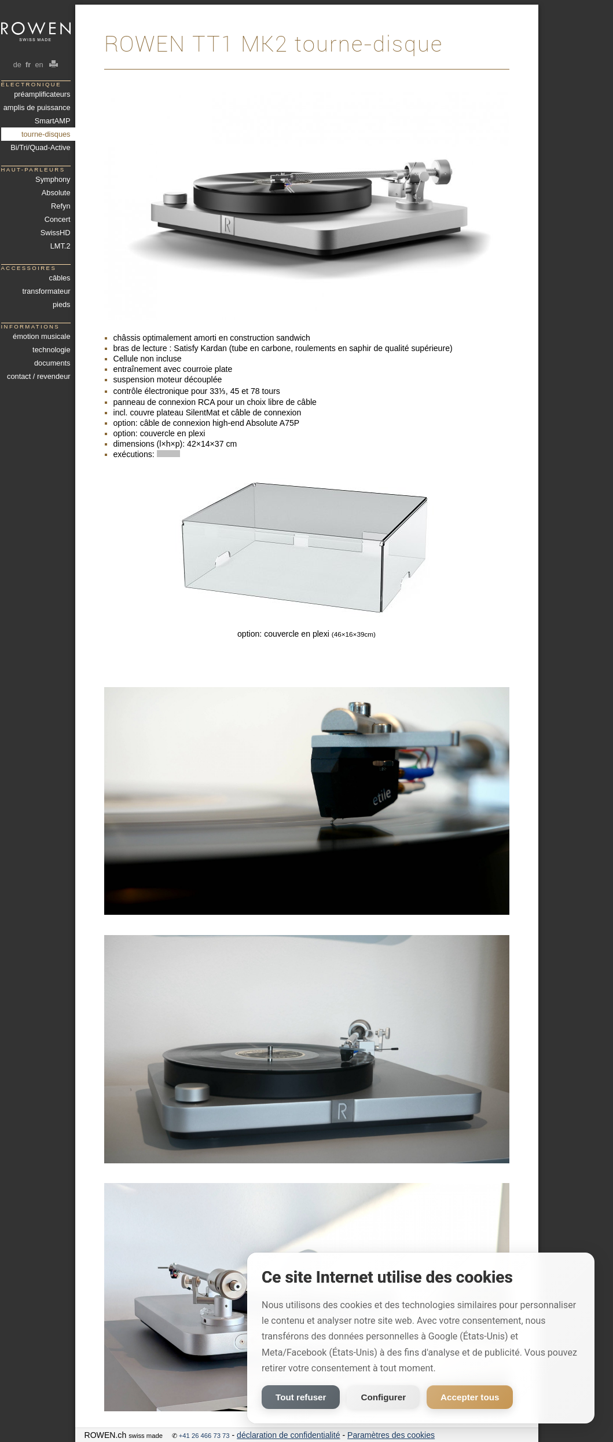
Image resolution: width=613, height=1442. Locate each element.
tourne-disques (46, 134)
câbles (60, 277)
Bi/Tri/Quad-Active (40, 147)
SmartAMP (53, 120)
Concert (58, 219)
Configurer (383, 1397)
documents (52, 363)
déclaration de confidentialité (288, 1435)
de (17, 64)
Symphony (52, 179)
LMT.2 (60, 246)
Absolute (56, 192)
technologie (51, 349)
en (39, 64)
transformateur (46, 291)
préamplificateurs (42, 94)
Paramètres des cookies (391, 1435)
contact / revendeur (38, 376)
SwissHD (56, 232)
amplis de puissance (37, 107)
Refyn (60, 206)
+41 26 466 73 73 (204, 1435)
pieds (62, 304)
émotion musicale (41, 336)
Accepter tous (470, 1397)
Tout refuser (301, 1397)
